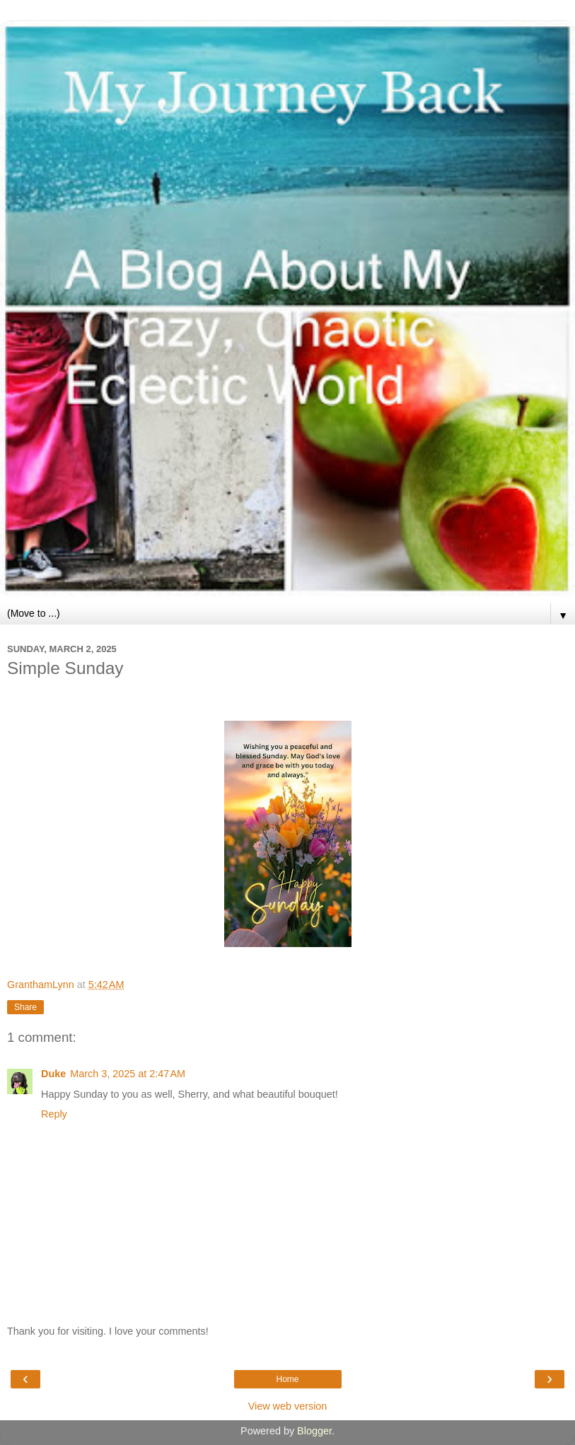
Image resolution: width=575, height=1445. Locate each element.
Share (25, 1007)
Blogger (314, 1431)
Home (287, 1379)
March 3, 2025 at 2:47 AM (127, 1073)
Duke (53, 1073)
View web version (287, 1406)
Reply (54, 1114)
